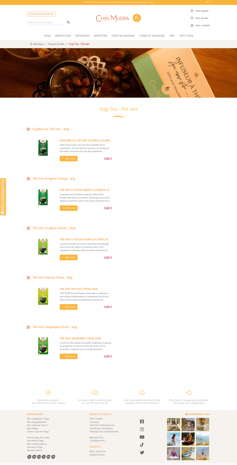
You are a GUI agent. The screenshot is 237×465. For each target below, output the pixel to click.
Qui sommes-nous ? (37, 425)
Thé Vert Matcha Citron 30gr (78, 288)
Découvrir (68, 158)
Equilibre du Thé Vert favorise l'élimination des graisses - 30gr (86, 140)
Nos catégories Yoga (38, 419)
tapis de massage (123, 36)
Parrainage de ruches (38, 437)
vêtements (82, 36)
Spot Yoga (186, 36)
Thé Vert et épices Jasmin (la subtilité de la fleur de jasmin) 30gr (86, 239)
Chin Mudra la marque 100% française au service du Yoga (118, 2)
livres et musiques (152, 36)
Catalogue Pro (97, 441)
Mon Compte (96, 419)
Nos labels (32, 428)
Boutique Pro (96, 437)
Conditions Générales (101, 428)
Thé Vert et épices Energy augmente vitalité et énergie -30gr (86, 190)
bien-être (100, 36)
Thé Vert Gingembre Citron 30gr (80, 338)
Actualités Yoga (35, 441)
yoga (47, 36)
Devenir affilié (34, 450)
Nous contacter (98, 451)
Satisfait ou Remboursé (102, 425)
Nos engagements (36, 422)
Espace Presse (97, 455)
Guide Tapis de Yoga (38, 431)
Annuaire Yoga (35, 447)
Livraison (94, 422)
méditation (63, 36)
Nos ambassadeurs (37, 444)
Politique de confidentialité (104, 431)
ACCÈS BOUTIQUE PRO (41, 14)
